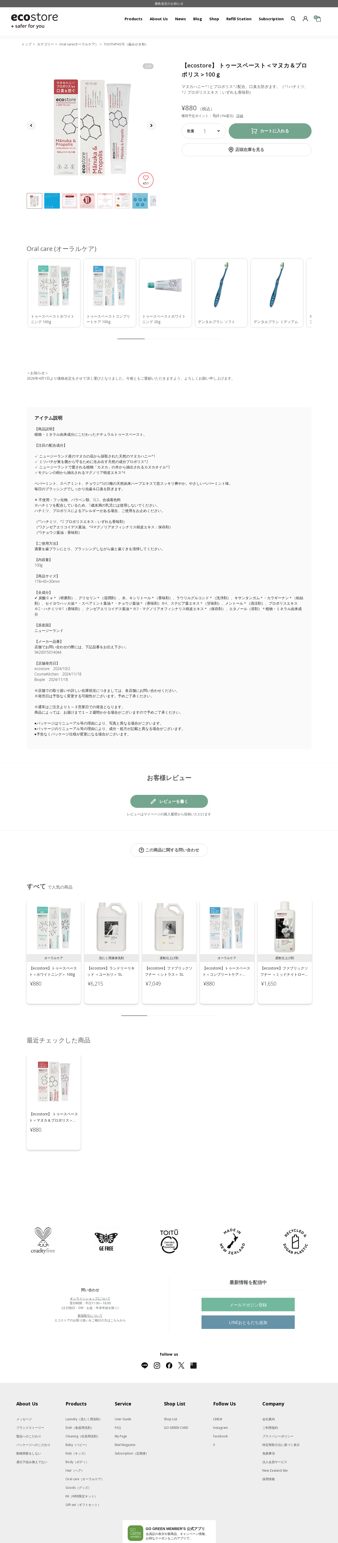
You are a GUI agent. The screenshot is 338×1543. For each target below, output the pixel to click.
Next (317, 953)
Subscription (271, 18)
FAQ (118, 1406)
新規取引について (90, 1294)
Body (77, 1440)
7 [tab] (190, 1010)
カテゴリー (45, 44)
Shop (214, 18)
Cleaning (83, 1414)
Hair (75, 1448)
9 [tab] (205, 1010)
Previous (20, 953)
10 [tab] (213, 1010)
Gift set (83, 1483)
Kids (76, 1431)
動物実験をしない (28, 1431)
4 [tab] (166, 1010)
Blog (197, 18)
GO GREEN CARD (176, 1406)
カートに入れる (274, 131)
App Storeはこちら (188, 1524)
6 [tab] (182, 1010)
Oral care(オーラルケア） (78, 44)
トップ (26, 44)
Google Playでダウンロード (147, 1524)
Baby (77, 1423)
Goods (78, 1466)
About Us (159, 18)
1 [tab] (134, 1010)
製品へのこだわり (28, 1414)
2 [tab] (151, 1010)
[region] (169, 293)
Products (133, 18)
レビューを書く (173, 801)
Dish (80, 1406)
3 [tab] (159, 1010)
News (180, 18)
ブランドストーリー (30, 1406)
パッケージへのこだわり (33, 1423)
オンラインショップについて (90, 1276)
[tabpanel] (54, 947)
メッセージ (24, 1397)
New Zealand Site (275, 1448)
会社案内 (268, 1397)
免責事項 (268, 1431)
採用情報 (268, 1457)
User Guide (123, 1397)
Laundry (84, 1397)
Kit (81, 1474)
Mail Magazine (125, 1423)
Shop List (170, 1397)
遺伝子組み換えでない (31, 1440)
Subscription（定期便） (132, 1431)
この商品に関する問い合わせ (172, 850)
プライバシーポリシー (277, 1414)
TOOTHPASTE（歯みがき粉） (126, 44)
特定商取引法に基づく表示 (281, 1423)
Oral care (85, 1457)
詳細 (239, 115)
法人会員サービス (274, 1440)
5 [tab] (174, 1010)
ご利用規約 (270, 1406)
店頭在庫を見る (249, 149)
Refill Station (238, 18)
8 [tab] (198, 1010)
